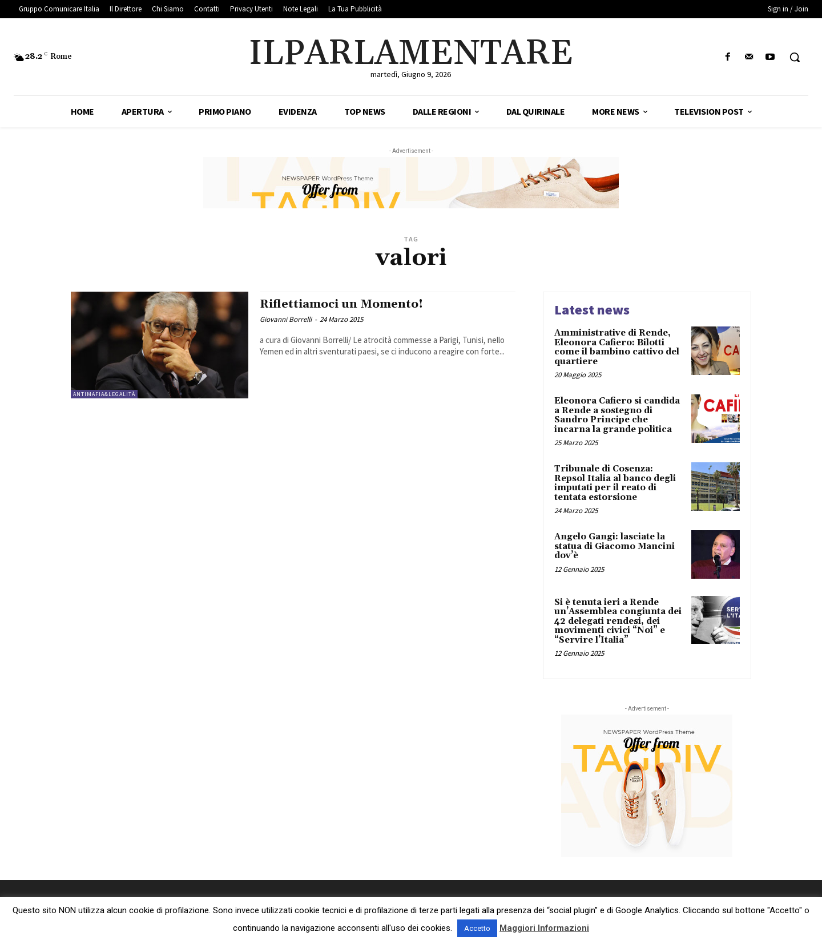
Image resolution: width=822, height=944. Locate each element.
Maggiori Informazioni (544, 928)
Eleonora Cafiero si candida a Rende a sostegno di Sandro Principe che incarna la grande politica (617, 415)
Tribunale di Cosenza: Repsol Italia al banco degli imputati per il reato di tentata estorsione (615, 483)
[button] (794, 57)
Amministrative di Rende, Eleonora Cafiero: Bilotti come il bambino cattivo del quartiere (616, 347)
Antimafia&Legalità (104, 394)
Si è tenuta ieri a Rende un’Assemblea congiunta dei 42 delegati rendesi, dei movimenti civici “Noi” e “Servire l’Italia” (618, 621)
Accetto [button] (477, 928)
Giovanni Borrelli (286, 319)
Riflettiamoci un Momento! (344, 304)
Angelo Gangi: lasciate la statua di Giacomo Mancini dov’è (614, 546)
